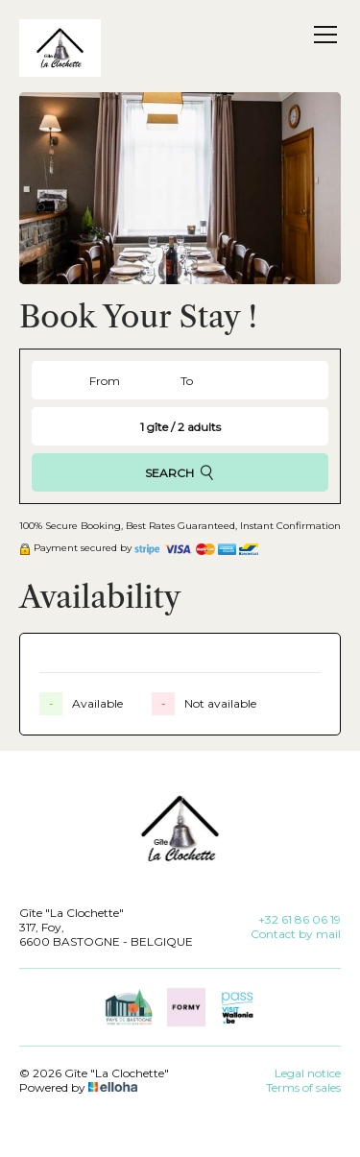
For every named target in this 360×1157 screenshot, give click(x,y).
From (104, 381)
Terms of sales (303, 1087)
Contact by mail (296, 934)
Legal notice (308, 1073)
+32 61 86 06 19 (299, 919)
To (186, 381)
